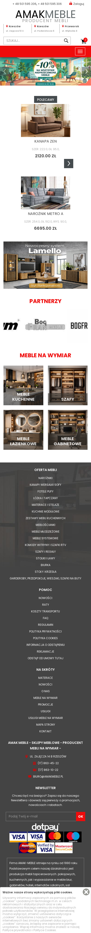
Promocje (45, 704)
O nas (45, 691)
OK (80, 816)
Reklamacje (45, 651)
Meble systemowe (45, 538)
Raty (45, 605)
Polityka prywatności (45, 631)
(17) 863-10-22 (48, 770)
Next (68, 163)
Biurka (45, 565)
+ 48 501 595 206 (24, 4)
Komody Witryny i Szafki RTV (45, 545)
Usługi (45, 711)
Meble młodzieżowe (45, 532)
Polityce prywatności (17, 930)
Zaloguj (76, 3)
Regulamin (45, 625)
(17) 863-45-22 (48, 763)
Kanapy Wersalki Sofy (45, 485)
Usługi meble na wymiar (45, 718)
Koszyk (85, 40)
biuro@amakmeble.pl (48, 776)
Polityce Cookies (44, 930)
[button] (4, 71)
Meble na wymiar (45, 698)
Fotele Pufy (45, 491)
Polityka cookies (45, 638)
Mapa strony (45, 725)
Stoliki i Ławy (45, 558)
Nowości (45, 598)
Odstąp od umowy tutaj (45, 658)
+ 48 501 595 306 (50, 4)
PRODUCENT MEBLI (45, 15)
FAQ (45, 618)
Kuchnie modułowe (45, 511)
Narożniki (45, 478)
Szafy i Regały (45, 552)
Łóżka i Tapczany (45, 498)
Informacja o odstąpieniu (45, 645)
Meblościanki (45, 525)
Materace (45, 678)
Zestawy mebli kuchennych (45, 518)
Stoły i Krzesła (45, 572)
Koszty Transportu (45, 611)
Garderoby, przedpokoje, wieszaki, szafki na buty (45, 578)
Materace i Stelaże (45, 505)
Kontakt (45, 731)
